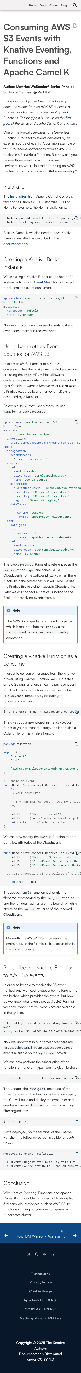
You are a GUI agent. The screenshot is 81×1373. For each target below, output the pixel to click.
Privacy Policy (40, 1282)
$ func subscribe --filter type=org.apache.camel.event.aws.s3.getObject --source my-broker (42, 1078)
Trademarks (40, 1273)
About (53, 5)
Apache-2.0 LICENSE (40, 1300)
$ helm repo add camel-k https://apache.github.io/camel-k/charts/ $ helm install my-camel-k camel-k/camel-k (42, 220)
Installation (18, 196)
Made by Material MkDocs (40, 1318)
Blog (63, 5)
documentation (15, 244)
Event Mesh (43, 282)
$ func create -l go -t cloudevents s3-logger (41, 712)
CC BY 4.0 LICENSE (40, 1309)
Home (33, 5)
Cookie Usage (40, 1291)
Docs (43, 5)
